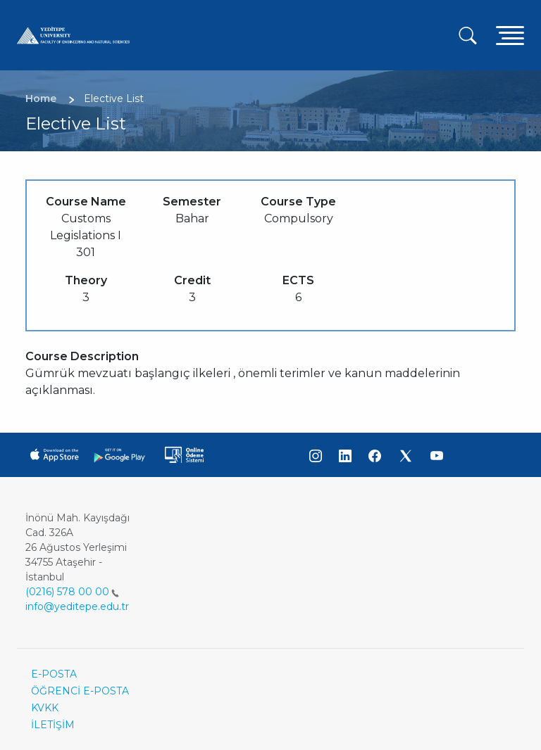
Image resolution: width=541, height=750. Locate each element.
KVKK (44, 707)
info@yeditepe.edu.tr (77, 606)
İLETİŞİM (53, 724)
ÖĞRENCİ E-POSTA (80, 691)
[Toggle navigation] (510, 35)
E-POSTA (54, 674)
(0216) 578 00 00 (72, 591)
